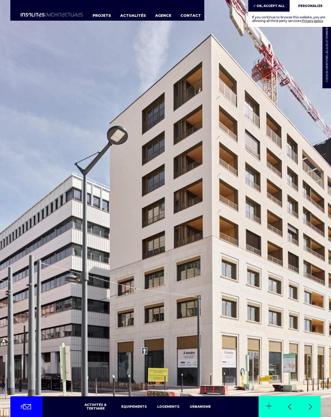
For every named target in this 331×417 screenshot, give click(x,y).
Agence (163, 15)
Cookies (326, 76)
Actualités (133, 15)
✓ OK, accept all (269, 6)
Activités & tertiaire (96, 406)
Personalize (310, 6)
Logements (168, 406)
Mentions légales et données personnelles (326, 37)
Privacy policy (312, 21)
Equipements (134, 406)
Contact (190, 15)
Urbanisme (200, 406)
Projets (102, 15)
